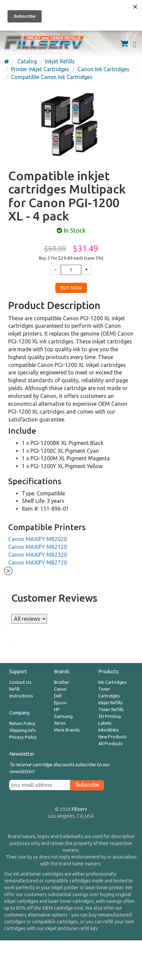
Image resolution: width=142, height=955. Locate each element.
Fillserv (79, 809)
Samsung (63, 716)
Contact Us (20, 682)
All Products (110, 743)
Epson (60, 702)
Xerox (60, 723)
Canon (60, 689)
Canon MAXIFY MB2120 (37, 547)
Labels (105, 723)
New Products (112, 736)
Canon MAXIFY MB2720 (37, 562)
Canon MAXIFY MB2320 (37, 555)
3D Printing (109, 716)
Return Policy (22, 723)
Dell (57, 695)
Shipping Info (22, 730)
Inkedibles (108, 730)
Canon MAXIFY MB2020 (37, 539)
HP (57, 709)
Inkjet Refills (110, 702)
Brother (61, 682)
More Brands (67, 730)
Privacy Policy (23, 737)
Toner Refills (111, 709)
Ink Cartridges (112, 682)
